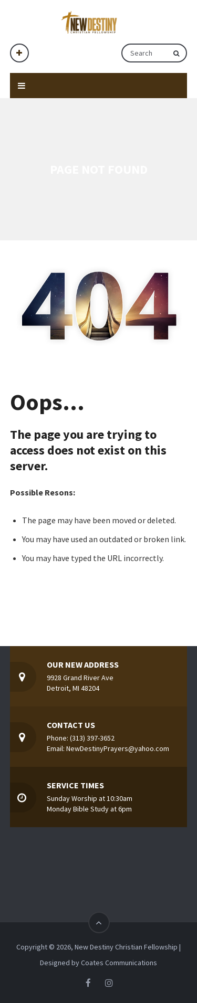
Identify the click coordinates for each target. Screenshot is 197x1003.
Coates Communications (119, 962)
